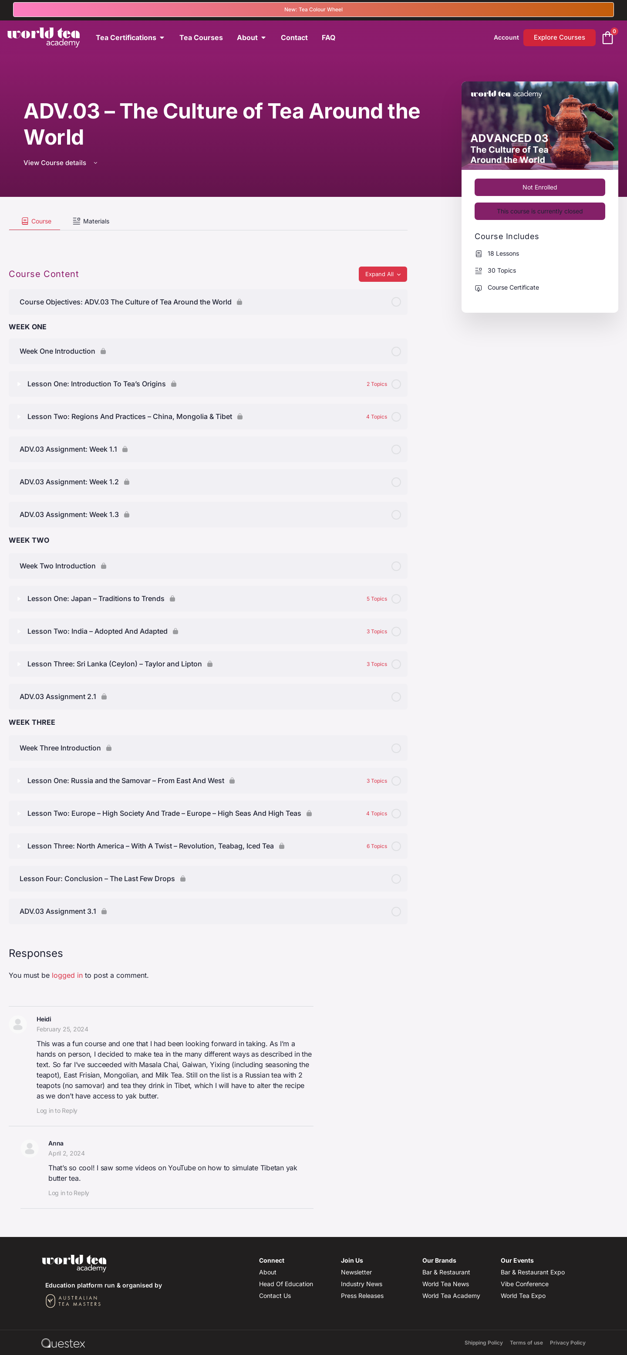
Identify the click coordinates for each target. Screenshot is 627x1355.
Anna (56, 1143)
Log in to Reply (57, 1110)
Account (506, 37)
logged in (67, 975)
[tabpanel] (208, 237)
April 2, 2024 (66, 1153)
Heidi (44, 1019)
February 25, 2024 (62, 1029)
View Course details (61, 163)
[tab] (35, 221)
